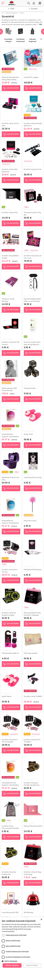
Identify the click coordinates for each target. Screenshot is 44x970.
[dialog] (22, 943)
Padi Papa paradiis (30, 653)
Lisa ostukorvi (11, 88)
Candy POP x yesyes (31, 77)
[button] (22, 961)
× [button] (41, 919)
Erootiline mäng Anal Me (32, 169)
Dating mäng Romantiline (33, 826)
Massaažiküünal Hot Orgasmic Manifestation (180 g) (10, 785)
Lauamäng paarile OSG (10, 912)
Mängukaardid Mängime (32, 569)
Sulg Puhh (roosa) (30, 521)
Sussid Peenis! (6, 696)
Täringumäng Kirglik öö (10, 653)
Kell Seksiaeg (28, 912)
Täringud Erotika (30, 388)
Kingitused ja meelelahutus (11, 13)
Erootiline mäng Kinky (9, 212)
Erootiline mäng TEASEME (33, 696)
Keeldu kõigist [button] (32, 965)
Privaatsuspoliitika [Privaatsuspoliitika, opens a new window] (8, 931)
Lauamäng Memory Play (32, 477)
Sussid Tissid (28, 434)
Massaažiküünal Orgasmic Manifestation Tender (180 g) (10, 523)
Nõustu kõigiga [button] (12, 965)
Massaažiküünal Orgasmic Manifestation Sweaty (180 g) (10, 436)
